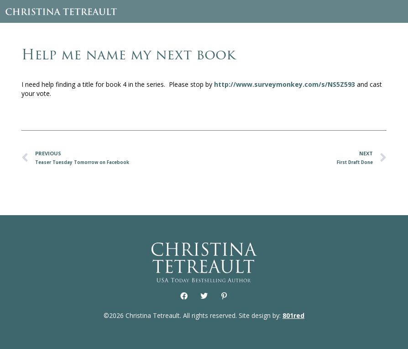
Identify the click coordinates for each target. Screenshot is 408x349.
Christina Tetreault (61, 11)
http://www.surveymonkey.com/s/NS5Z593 (284, 84)
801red (293, 315)
